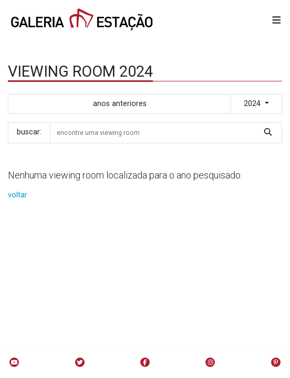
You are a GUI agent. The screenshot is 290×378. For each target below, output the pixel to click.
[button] (277, 20)
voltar (17, 195)
